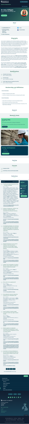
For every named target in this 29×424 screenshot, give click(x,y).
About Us (4, 381)
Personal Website (22, 29)
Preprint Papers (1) (24, 194)
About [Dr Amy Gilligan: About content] (14, 22)
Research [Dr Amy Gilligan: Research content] (14, 110)
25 (7, 371)
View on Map (4, 32)
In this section (25, 6)
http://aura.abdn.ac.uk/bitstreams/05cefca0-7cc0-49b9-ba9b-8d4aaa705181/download (11, 261)
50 (8, 371)
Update (25, 376)
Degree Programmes (6, 383)
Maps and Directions (3, 411)
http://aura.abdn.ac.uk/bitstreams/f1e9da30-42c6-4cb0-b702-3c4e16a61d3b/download (11, 324)
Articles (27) (23, 188)
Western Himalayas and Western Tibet (20, 67)
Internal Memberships (5, 90)
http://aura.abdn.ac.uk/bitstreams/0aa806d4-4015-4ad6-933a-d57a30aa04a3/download (11, 240)
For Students (10, 394)
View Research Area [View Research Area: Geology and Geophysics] (6, 153)
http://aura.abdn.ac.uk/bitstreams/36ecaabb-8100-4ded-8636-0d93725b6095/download (11, 222)
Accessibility (19, 418)
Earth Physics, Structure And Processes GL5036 (10, 170)
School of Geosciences (6, 4)
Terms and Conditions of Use (9, 418)
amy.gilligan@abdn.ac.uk (6, 27)
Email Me (4, 126)
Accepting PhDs (4, 15)
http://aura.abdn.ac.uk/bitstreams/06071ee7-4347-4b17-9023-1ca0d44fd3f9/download (11, 342)
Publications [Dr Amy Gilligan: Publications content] (14, 176)
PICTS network (17, 48)
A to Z (2, 410)
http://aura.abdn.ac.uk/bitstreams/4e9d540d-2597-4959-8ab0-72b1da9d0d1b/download (11, 278)
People (4, 388)
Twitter (20, 27)
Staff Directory (3, 412)
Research (4, 386)
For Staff (15, 394)
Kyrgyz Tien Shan (19, 66)
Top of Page (25, 415)
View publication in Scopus (10, 365)
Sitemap (19, 394)
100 (10, 371)
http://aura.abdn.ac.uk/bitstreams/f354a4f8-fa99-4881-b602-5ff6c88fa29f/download (11, 308)
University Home (4, 378)
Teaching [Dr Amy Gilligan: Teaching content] (14, 160)
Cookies (23, 418)
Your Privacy (15, 418)
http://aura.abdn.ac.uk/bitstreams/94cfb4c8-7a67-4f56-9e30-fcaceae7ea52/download (11, 363)
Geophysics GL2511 (6, 168)
